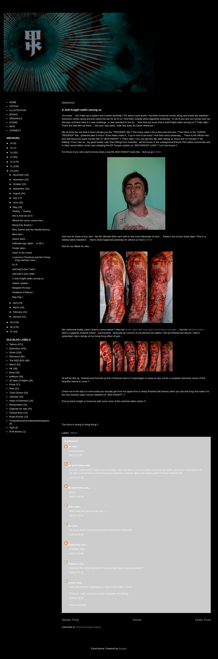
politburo (13, 376)
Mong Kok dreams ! (22, 225)
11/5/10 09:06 (76, 534)
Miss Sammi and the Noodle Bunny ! (31, 229)
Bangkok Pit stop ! (21, 287)
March (16, 307)
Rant (11, 388)
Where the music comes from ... (29, 220)
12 (11, 161)
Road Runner (16, 416)
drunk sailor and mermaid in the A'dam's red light (150, 329)
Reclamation (15, 404)
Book (12, 372)
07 (11, 331)
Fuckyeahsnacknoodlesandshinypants (29, 420)
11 (11, 166)
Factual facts (16, 412)
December (19, 174)
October (17, 184)
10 (11, 170)
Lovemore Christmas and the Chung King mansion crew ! (31, 258)
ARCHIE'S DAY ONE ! (23, 274)
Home (137, 620)
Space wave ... (20, 238)
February (18, 312)
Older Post (203, 620)
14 (11, 152)
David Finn (74, 544)
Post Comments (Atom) (88, 627)
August (17, 193)
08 (11, 327)
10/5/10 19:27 (76, 515)
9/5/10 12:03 (75, 455)
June (16, 202)
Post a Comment (78, 605)
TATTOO (14, 106)
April (15, 302)
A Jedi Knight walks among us (28, 278)
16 (11, 143)
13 (11, 157)
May (15, 207)
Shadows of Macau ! (23, 292)
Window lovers (196, 329)
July (15, 198)
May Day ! (17, 297)
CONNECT (15, 130)
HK (11, 368)
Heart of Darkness (18, 400)
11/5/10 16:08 (76, 553)
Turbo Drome (16, 392)
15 (11, 148)
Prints (12, 384)
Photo (12, 352)
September (19, 188)
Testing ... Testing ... (22, 211)
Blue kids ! (17, 234)
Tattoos (74, 433)
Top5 (11, 427)
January (17, 316)
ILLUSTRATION (17, 110)
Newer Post (70, 620)
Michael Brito (75, 487)
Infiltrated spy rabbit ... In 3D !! (28, 243)
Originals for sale (18, 408)
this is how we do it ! (22, 215)
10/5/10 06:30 (76, 496)
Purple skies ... (20, 248)
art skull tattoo (76, 465)
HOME (12, 102)
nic (70, 446)
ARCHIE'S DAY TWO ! (24, 269)
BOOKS (13, 114)
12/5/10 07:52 (76, 572)
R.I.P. (15, 264)
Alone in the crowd (22, 252)
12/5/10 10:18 (76, 598)
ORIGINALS (15, 118)
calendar (13, 396)
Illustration (14, 348)
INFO (12, 126)
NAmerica (14, 356)
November (19, 179)
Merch (12, 364)
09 (11, 322)
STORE (13, 122)
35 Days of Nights (18, 380)
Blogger (123, 648)
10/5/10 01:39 (76, 477)
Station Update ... (21, 283)
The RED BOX (17, 360)
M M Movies (15, 431)
